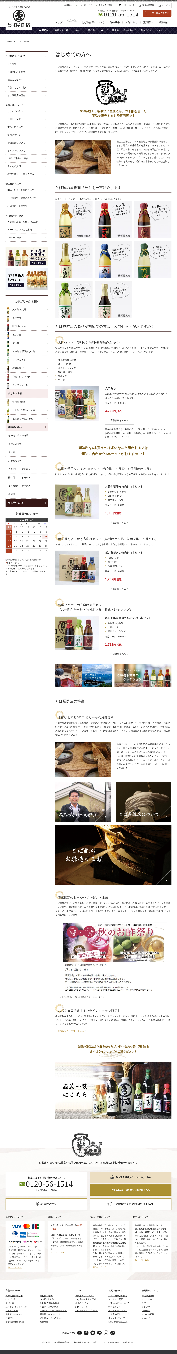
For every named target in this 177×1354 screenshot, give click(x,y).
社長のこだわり (82, 1299)
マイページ (147, 1295)
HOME (9, 41)
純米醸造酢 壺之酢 (14, 1291)
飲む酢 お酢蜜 (46, 1291)
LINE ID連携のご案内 (118, 1318)
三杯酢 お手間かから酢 (16, 1303)
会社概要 (46, 1338)
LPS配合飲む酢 (47, 1295)
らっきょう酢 (12, 1306)
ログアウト (147, 1303)
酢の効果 (115, 22)
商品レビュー (148, 1314)
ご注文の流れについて (118, 1310)
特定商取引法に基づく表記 (85, 1338)
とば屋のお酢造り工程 (85, 1295)
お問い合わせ (129, 1338)
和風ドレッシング (14, 1310)
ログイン (146, 1299)
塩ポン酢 (10, 1299)
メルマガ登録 (148, 1310)
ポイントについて (116, 1314)
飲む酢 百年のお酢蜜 (49, 1299)
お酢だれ (10, 1314)
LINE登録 (146, 1306)
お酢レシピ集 (81, 1303)
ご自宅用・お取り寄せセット (53, 1306)
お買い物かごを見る (117, 1291)
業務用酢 (164, 22)
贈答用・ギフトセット (50, 1310)
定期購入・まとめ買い (50, 1314)
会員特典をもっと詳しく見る (69, 1027)
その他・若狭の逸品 (49, 1303)
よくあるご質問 (115, 1295)
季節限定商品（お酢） (16, 1318)
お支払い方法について (118, 1299)
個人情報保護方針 (62, 1338)
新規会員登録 (148, 1291)
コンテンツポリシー (110, 1338)
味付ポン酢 (11, 1295)
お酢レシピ (131, 22)
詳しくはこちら (15, 1263)
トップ (55, 22)
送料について (114, 1303)
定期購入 (148, 22)
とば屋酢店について (93, 22)
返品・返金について (117, 1306)
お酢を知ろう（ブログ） (86, 1306)
